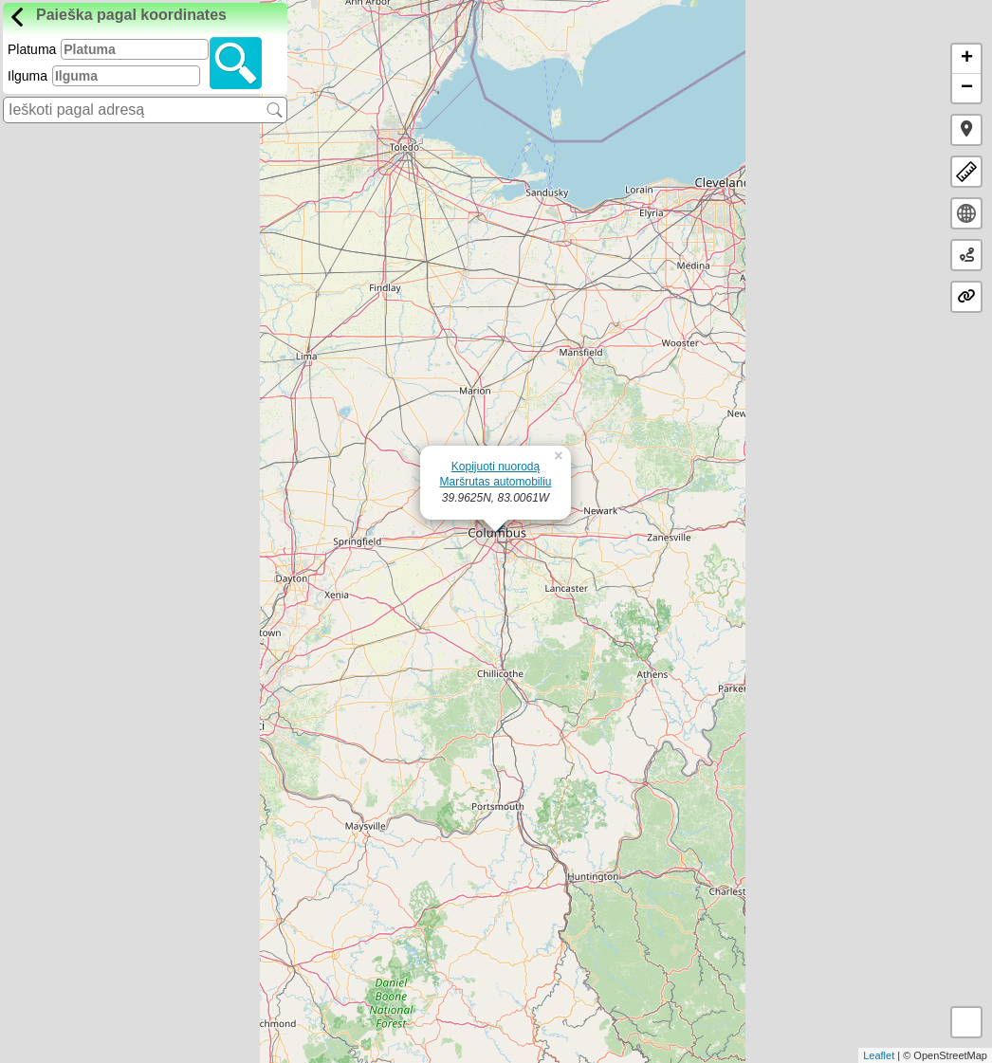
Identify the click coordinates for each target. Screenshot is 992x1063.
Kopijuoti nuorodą (495, 466)
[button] (966, 130)
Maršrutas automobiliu (495, 481)
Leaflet (878, 1055)
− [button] (967, 88)
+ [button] (967, 59)
